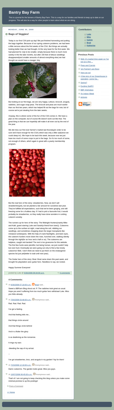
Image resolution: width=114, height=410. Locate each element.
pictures (84, 97)
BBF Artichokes (87, 90)
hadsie (90, 40)
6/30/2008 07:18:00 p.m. (21, 285)
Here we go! (86, 73)
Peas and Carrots (88, 65)
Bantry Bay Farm (24, 12)
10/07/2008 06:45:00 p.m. (21, 374)
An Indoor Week (87, 94)
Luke (89, 34)
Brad (37, 285)
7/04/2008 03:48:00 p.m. (21, 300)
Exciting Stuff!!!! (87, 86)
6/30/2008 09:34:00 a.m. (34, 273)
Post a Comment (16, 386)
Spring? (84, 83)
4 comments (65, 273)
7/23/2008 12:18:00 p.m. (21, 365)
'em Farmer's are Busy (90, 69)
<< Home (11, 392)
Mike (89, 37)
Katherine (91, 46)
